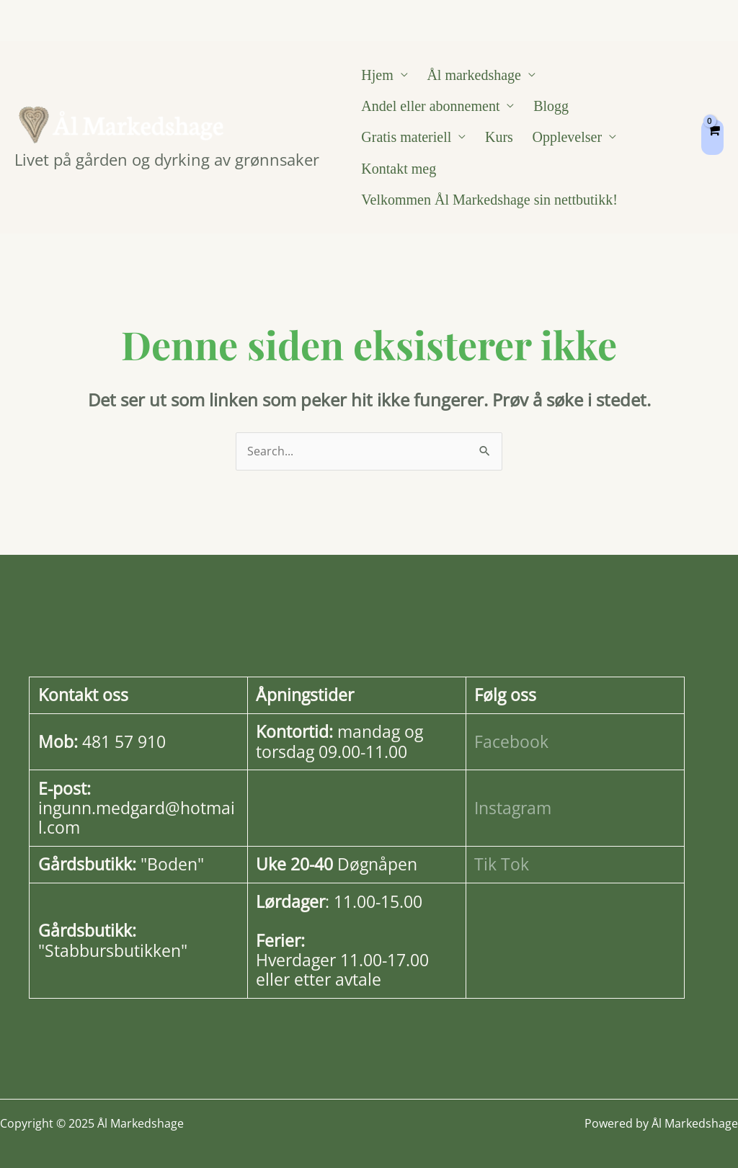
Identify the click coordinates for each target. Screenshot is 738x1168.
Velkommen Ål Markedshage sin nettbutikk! (483, 180)
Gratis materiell (599, 111)
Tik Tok (501, 846)
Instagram (512, 789)
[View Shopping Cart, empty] (712, 128)
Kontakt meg (516, 145)
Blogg (530, 111)
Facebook (511, 724)
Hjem (370, 76)
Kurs (369, 145)
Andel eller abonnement (424, 111)
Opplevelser (423, 145)
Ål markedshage (453, 76)
